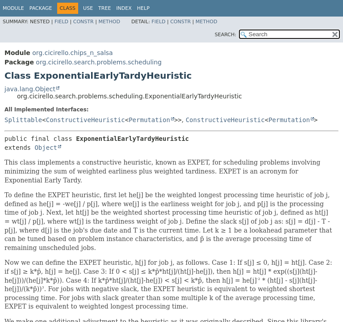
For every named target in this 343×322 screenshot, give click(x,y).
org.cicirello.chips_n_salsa (72, 52)
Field (61, 22)
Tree (104, 8)
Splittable (23, 119)
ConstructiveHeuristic (85, 119)
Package (40, 8)
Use (88, 8)
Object (45, 147)
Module (13, 8)
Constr (83, 22)
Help (143, 8)
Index (123, 8)
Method (109, 22)
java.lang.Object (29, 89)
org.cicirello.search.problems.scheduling (99, 62)
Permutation (149, 119)
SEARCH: (225, 35)
